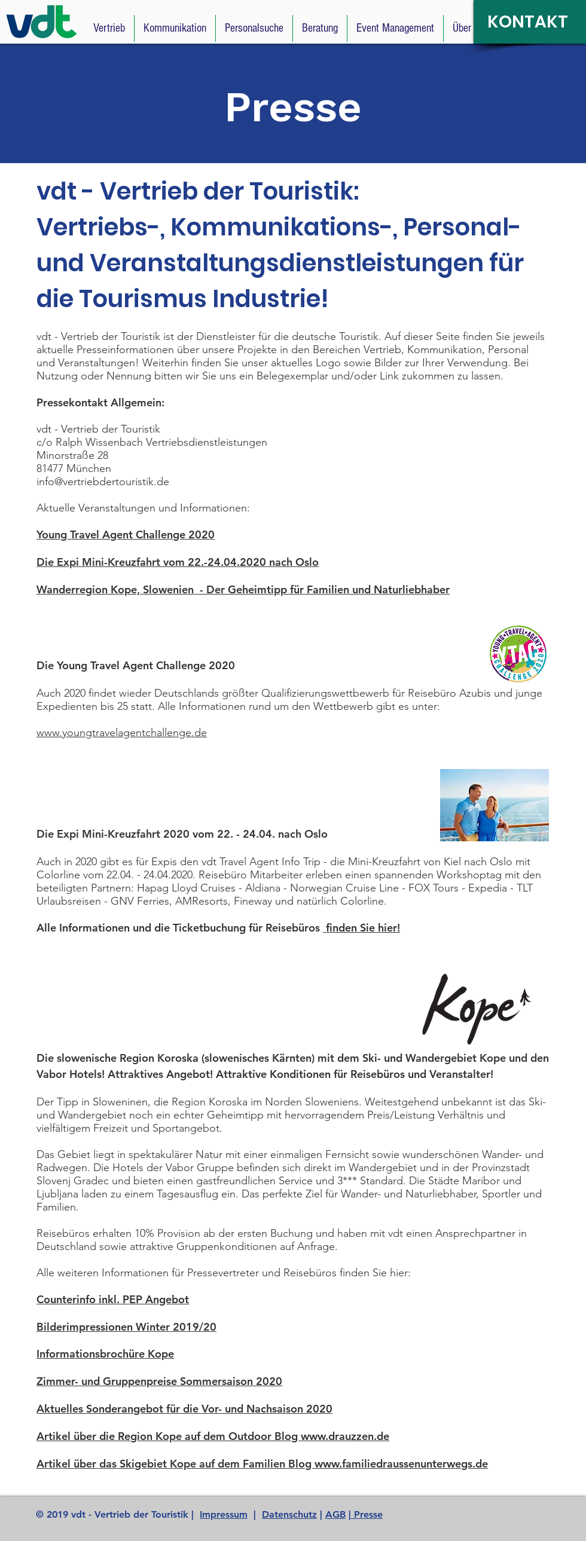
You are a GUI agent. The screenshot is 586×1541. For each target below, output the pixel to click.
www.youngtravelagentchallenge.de (121, 732)
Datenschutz (289, 1514)
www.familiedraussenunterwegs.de (401, 1463)
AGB (335, 1514)
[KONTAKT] (530, 22)
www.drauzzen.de (345, 1436)
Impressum (224, 1514)
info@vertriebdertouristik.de (102, 481)
